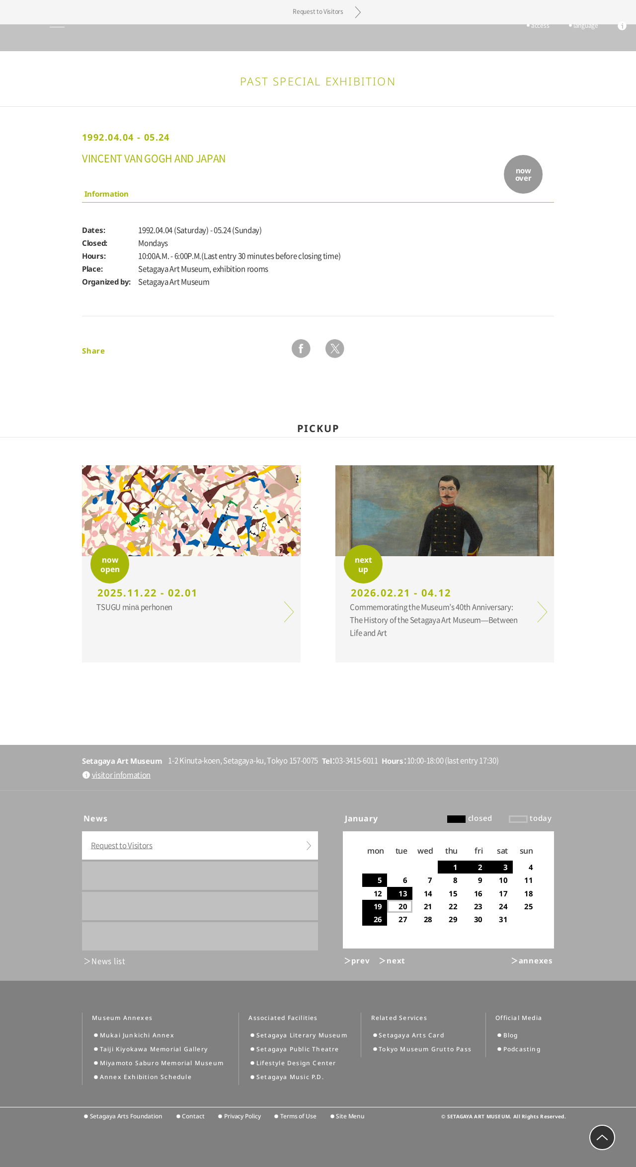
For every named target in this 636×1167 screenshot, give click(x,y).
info (607, 39)
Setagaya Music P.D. (290, 1077)
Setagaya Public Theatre (297, 1049)
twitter (335, 349)
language (570, 38)
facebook (301, 349)
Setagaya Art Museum (318, 37)
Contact (193, 1116)
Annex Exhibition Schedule (146, 1077)
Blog (510, 1035)
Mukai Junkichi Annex (137, 1035)
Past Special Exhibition (318, 80)
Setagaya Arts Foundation (126, 1116)
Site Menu (350, 1116)
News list (108, 961)
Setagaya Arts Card (411, 1035)
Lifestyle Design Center (296, 1063)
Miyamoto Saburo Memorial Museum (162, 1063)
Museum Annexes (122, 1018)
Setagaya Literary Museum (301, 1035)
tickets (486, 38)
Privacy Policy (242, 1116)
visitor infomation (121, 775)
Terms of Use (298, 1116)
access (525, 38)
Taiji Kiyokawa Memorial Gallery (154, 1049)
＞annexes (532, 960)
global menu (34, 38)
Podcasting (522, 1049)
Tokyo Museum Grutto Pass (425, 1049)
